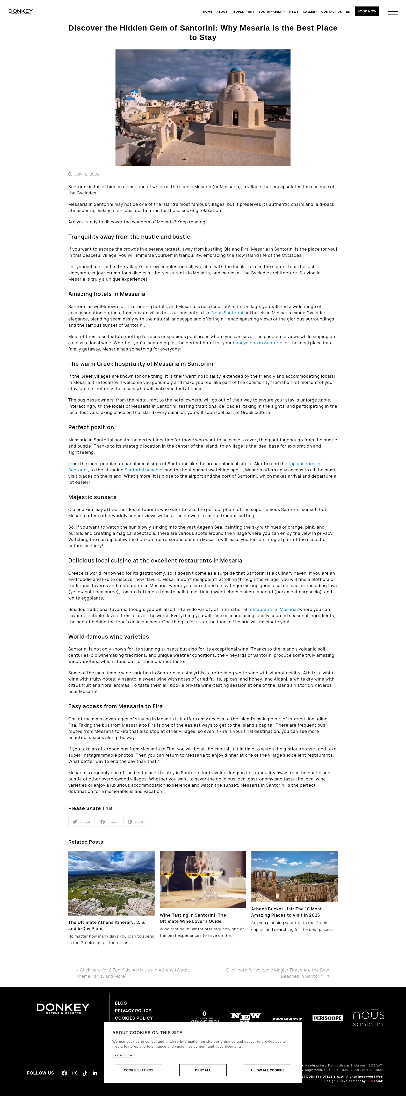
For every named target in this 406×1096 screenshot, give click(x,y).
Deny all (203, 1070)
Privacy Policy (133, 1010)
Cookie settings (138, 1070)
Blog (121, 1003)
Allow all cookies (267, 1070)
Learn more (122, 1056)
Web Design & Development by (353, 1079)
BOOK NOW (367, 11)
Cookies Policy (134, 1018)
